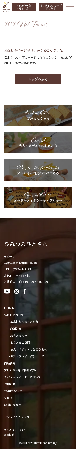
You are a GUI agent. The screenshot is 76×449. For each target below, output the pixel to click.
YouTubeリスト (15, 391)
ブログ (8, 398)
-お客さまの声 (18, 335)
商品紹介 (9, 363)
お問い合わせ (12, 405)
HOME (9, 308)
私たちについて (14, 315)
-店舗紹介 (15, 329)
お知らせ (9, 384)
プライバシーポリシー (16, 430)
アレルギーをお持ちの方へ (21, 370)
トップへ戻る (38, 79)
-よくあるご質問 (19, 342)
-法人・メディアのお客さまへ (28, 349)
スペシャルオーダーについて (22, 377)
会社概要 (9, 434)
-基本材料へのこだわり (24, 322)
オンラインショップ (17, 417)
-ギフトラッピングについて (26, 356)
